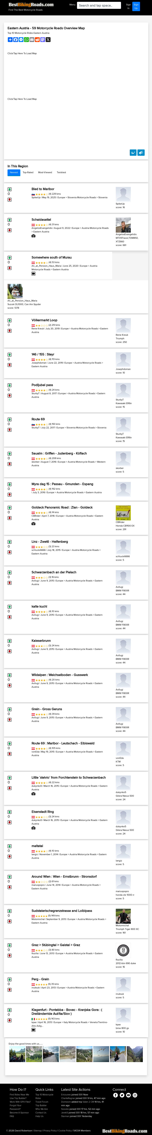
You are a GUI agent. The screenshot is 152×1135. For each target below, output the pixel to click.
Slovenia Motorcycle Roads (82, 197)
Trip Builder (41, 1105)
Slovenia (102, 197)
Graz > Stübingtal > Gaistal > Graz (56, 944)
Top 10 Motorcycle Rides (44, 1096)
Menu (72, 4)
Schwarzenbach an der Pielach (54, 572)
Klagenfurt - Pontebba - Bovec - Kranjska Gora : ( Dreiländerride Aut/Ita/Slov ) (67, 1011)
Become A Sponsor (19, 1112)
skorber (35, 462)
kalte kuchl (39, 606)
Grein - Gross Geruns (47, 709)
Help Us (39, 1116)
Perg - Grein (40, 979)
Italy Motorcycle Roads (75, 1022)
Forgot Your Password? (15, 1107)
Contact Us (40, 1112)
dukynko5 (37, 786)
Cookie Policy (65, 1130)
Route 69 (38, 419)
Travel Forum (41, 1101)
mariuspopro (38, 885)
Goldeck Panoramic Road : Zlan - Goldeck (62, 507)
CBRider (36, 516)
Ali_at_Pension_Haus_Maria (46, 266)
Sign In (128, 6)
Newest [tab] (14, 172)
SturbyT (36, 393)
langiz (35, 854)
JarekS (65, 1112)
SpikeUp (36, 197)
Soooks (65, 1109)
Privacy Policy (50, 1130)
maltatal (37, 845)
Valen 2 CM (88, 1101)
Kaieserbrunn (41, 640)
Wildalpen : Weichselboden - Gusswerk (60, 674)
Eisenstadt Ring (43, 811)
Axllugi (35, 580)
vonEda (35, 751)
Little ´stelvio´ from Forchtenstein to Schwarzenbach (69, 777)
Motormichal (38, 919)
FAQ (12, 1116)
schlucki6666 (39, 550)
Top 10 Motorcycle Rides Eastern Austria (28, 33)
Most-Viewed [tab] (45, 172)
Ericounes (66, 1094)
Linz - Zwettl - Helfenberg (50, 541)
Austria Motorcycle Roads (95, 228)
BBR (81, 1094)
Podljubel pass (42, 384)
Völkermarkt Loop (44, 320)
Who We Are (41, 1109)
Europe (61, 197)
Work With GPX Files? (20, 1101)
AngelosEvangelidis (42, 228)
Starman (65, 1116)
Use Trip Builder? (18, 1098)
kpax (34, 1022)
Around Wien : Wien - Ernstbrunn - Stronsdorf (64, 876)
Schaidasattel (41, 219)
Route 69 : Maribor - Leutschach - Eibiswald (63, 743)
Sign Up (136, 6)
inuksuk (36, 987)
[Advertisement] (76, 76)
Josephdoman (39, 362)
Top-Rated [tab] (28, 172)
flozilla (35, 953)
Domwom (66, 1101)
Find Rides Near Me (19, 1094)
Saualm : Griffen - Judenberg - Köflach (59, 453)
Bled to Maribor (43, 189)
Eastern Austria (41, 231)
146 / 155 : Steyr (43, 354)
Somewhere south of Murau (52, 257)
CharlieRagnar (68, 1098)
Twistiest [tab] (61, 172)
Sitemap (38, 1130)
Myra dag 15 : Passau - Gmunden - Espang (62, 484)
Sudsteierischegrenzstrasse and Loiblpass (62, 910)
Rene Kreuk (38, 328)
